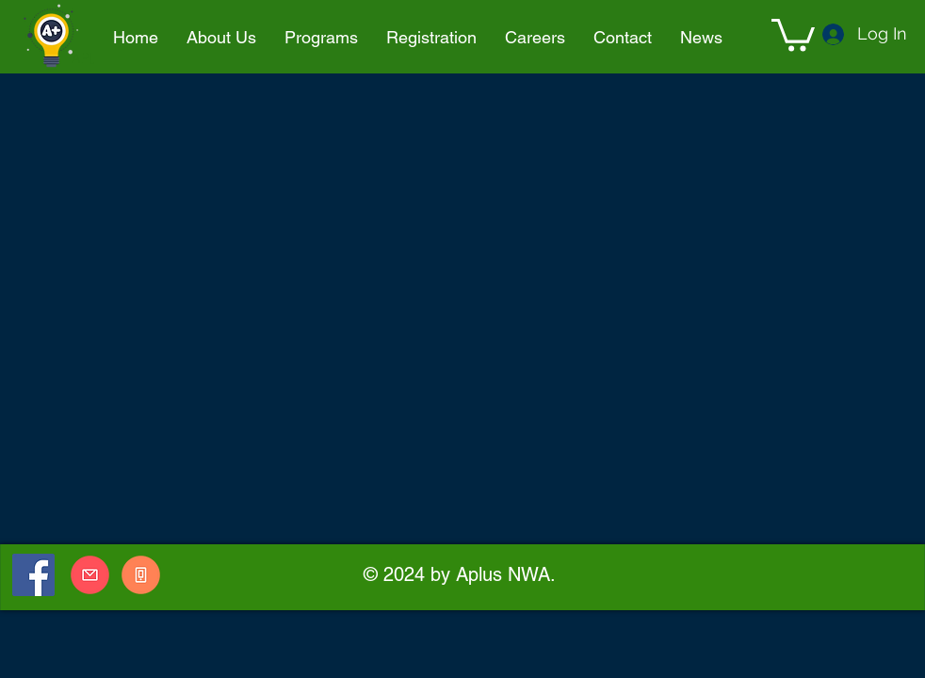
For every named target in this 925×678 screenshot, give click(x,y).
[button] (321, 38)
